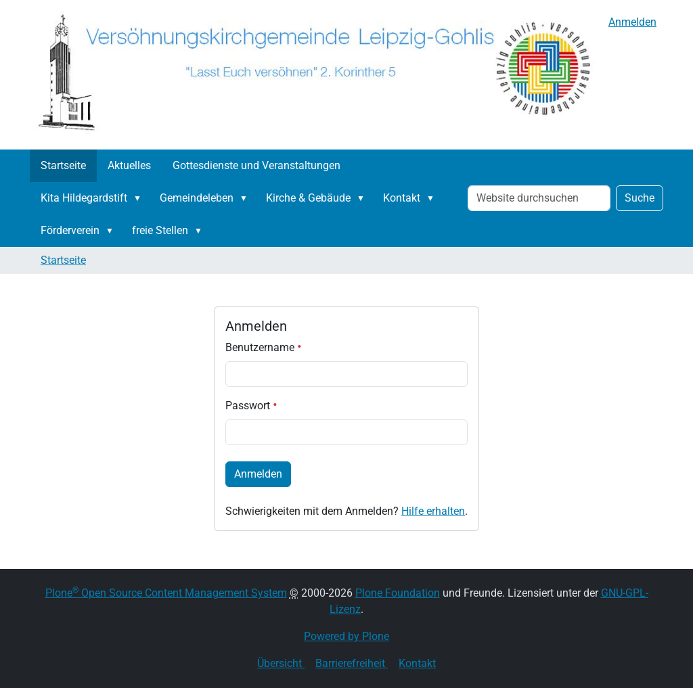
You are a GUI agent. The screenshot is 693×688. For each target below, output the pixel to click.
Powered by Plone (346, 636)
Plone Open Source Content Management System (166, 593)
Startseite (63, 165)
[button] (140, 198)
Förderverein (70, 230)
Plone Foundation (397, 593)
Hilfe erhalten (433, 511)
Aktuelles (129, 165)
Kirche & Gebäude (308, 197)
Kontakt (401, 197)
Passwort (251, 405)
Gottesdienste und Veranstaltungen (256, 165)
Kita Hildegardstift (84, 197)
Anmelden (632, 22)
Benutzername (263, 347)
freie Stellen (160, 230)
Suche (639, 197)
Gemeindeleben (196, 197)
